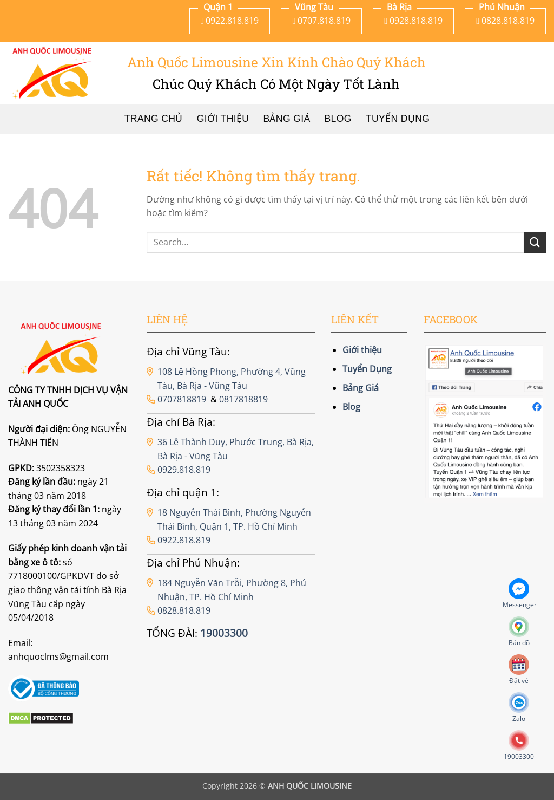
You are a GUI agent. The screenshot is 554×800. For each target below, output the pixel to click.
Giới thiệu (223, 118)
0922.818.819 (183, 540)
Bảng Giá (286, 118)
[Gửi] (535, 242)
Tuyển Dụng (398, 118)
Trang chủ (153, 118)
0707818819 (181, 399)
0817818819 (243, 399)
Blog (338, 118)
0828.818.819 (183, 610)
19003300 (224, 633)
